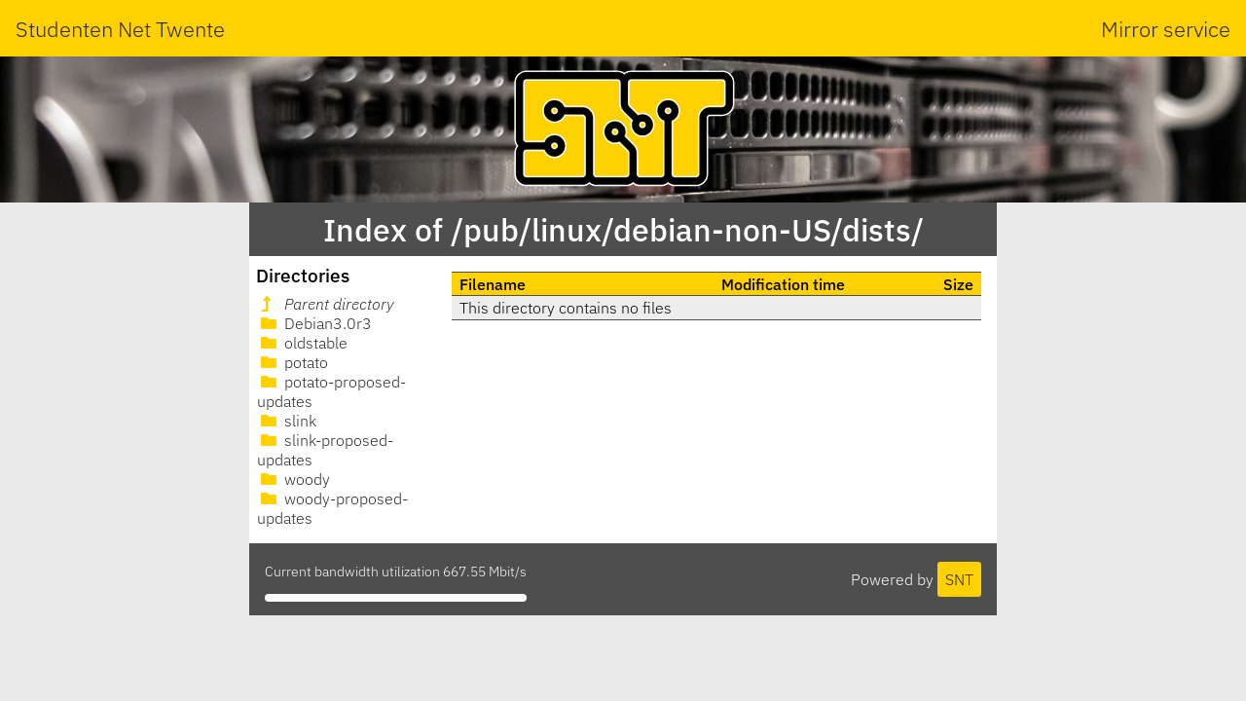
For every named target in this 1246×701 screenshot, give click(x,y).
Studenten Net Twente (120, 29)
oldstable (302, 342)
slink (286, 420)
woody (293, 479)
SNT (959, 579)
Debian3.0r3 (314, 323)
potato (292, 362)
